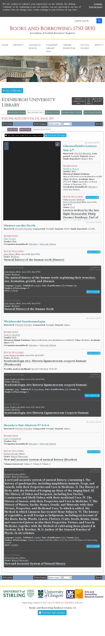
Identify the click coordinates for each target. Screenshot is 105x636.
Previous (7, 124)
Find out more (95, 7)
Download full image (55, 135)
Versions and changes (52, 612)
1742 (66, 389)
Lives (72, 207)
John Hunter (9, 254)
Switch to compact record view (78, 101)
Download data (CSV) (98, 100)
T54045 (14, 291)
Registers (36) (35, 112)
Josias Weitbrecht (12, 355)
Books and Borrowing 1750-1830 (52, 28)
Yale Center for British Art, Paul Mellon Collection (63, 603)
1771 (63, 286)
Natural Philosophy (19, 457)
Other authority (92, 395)
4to (75, 286)
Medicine (15, 257)
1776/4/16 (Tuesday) (23, 229)
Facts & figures (92, 112)
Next (98, 124)
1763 (63, 538)
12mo (77, 538)
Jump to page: (54, 124)
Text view (12, 129)
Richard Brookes (11, 454)
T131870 (14, 545)
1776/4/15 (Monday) (82, 154)
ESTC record (93, 292)
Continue (98, 4)
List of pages (40, 124)
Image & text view (41, 129)
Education (92, 187)
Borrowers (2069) (71, 112)
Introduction (16, 112)
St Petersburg (38, 389)
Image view (25, 129)
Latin (17, 389)
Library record (92, 197)
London (37, 286)
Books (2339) (52, 112)
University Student (71, 189)
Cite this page (89, 101)
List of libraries (12, 90)
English (18, 286)
